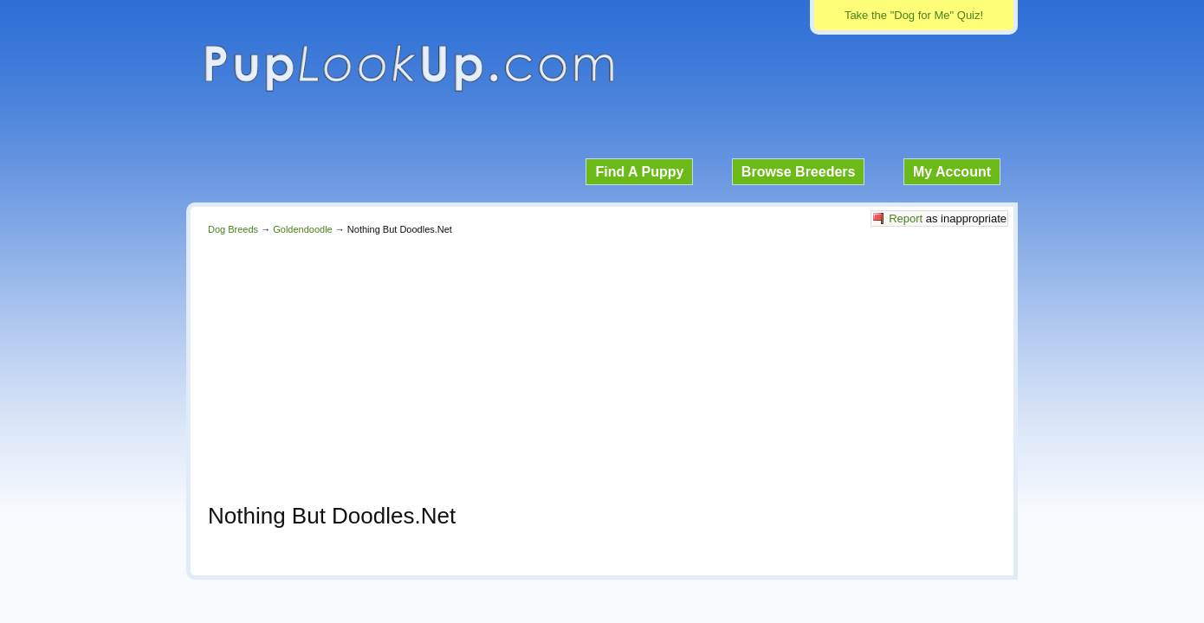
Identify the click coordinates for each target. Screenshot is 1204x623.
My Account (952, 171)
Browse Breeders (798, 171)
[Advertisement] (602, 364)
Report (905, 218)
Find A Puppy (639, 171)
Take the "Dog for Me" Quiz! (914, 15)
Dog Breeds (233, 229)
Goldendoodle (303, 229)
